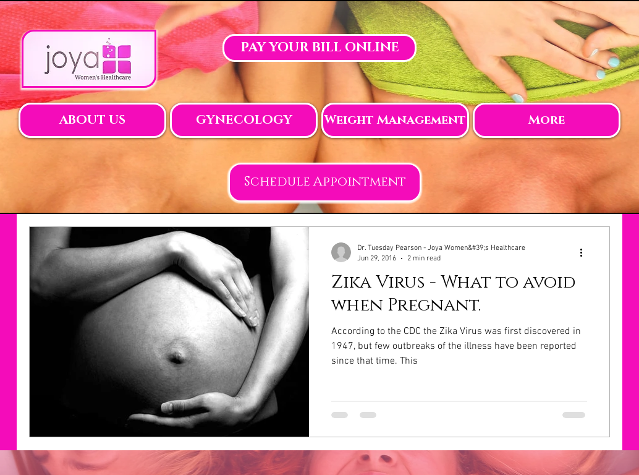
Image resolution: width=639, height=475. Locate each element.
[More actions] (585, 252)
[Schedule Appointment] (325, 182)
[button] (92, 120)
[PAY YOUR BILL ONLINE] (319, 48)
